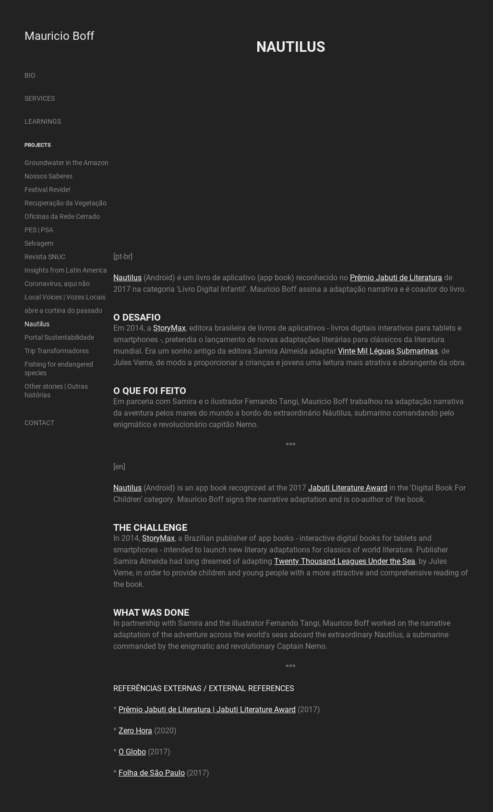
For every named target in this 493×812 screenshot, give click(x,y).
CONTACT (39, 422)
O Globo (132, 751)
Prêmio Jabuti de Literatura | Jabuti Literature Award (207, 709)
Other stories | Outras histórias (56, 390)
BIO (30, 75)
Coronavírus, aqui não (57, 283)
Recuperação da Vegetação (65, 202)
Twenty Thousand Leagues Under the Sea (344, 561)
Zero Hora (135, 730)
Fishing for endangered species (58, 368)
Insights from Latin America (65, 270)
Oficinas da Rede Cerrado (62, 216)
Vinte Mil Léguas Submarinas (388, 351)
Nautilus (36, 323)
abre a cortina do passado (63, 310)
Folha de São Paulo (152, 772)
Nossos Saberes (48, 175)
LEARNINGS (42, 121)
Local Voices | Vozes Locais (65, 296)
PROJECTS (37, 144)
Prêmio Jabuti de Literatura (396, 277)
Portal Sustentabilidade (59, 337)
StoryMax (169, 327)
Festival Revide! (47, 189)
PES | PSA (38, 229)
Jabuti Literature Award (347, 487)
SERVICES (39, 98)
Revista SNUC (44, 256)
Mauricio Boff (59, 35)
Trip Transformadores (56, 350)
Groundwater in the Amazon (66, 162)
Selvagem (38, 243)
